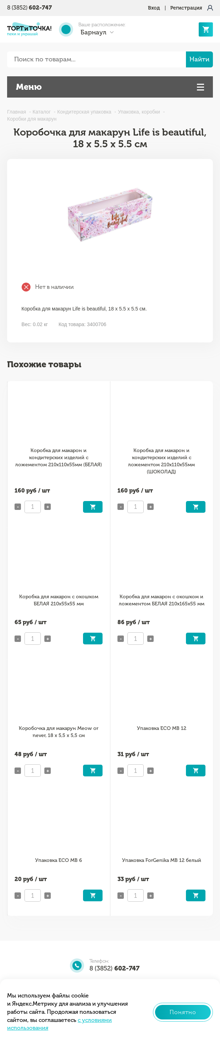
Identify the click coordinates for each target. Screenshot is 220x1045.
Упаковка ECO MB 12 (161, 728)
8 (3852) (29, 7)
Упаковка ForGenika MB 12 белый (161, 860)
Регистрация (186, 8)
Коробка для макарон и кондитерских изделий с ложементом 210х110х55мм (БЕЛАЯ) (58, 457)
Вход (154, 8)
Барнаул (93, 32)
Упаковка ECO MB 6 (58, 860)
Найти (199, 59)
